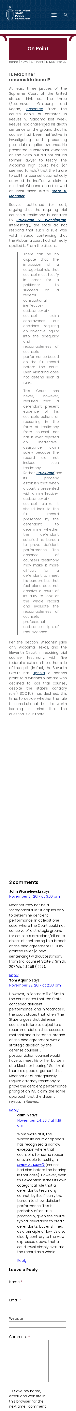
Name (15, 1281)
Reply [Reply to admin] (22, 1260)
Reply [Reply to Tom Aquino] (13, 1110)
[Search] (66, 14)
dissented (34, 108)
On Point (37, 62)
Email (15, 1300)
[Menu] (54, 15)
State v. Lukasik (31, 1164)
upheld (39, 672)
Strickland (45, 473)
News (24, 62)
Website (16, 1318)
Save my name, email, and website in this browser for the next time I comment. (27, 1399)
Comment (19, 1336)
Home (13, 62)
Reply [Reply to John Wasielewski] (13, 975)
